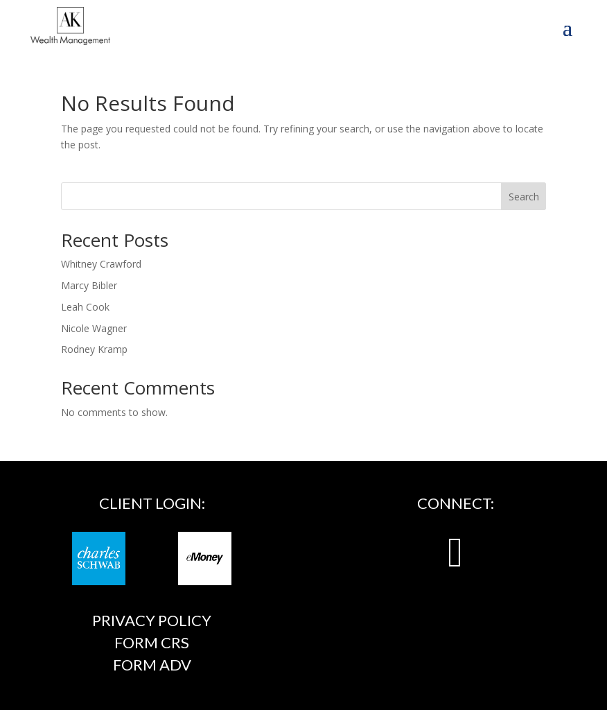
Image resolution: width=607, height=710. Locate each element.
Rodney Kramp (94, 349)
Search (524, 196)
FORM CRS (151, 642)
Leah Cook (85, 306)
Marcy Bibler (89, 285)
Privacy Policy (151, 620)
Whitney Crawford (101, 263)
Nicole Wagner (94, 328)
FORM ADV (152, 664)
